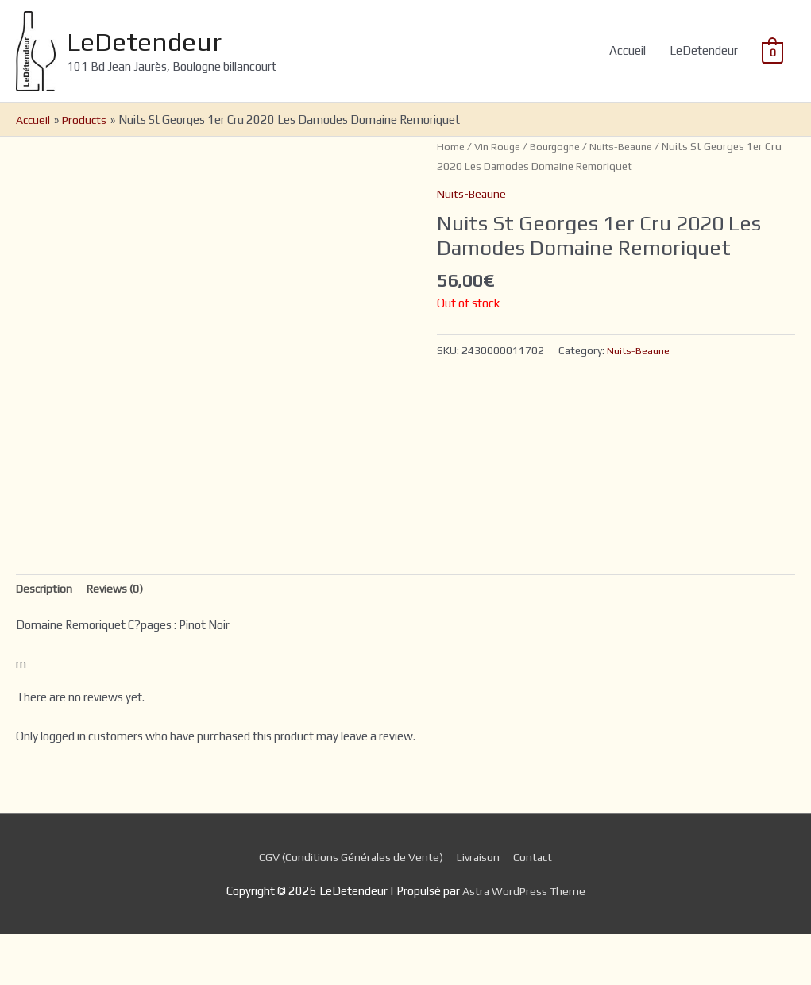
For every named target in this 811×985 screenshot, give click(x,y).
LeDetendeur (172, 66)
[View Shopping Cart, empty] (772, 76)
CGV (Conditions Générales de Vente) (348, 907)
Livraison (480, 907)
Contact (537, 907)
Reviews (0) (119, 638)
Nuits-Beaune (630, 195)
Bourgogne (560, 195)
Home (451, 195)
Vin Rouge (498, 195)
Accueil (627, 76)
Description (45, 638)
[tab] (45, 639)
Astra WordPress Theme (524, 941)
